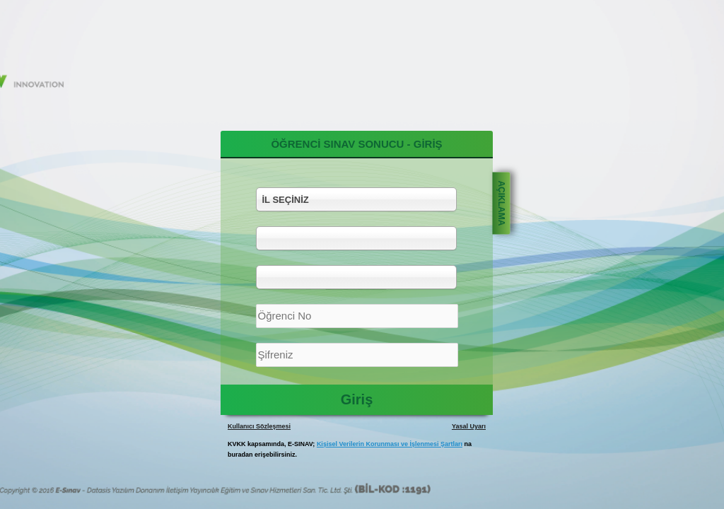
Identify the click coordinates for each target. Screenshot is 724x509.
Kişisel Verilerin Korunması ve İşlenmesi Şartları (389, 443)
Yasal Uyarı (469, 426)
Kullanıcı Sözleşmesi (259, 426)
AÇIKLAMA (501, 203)
